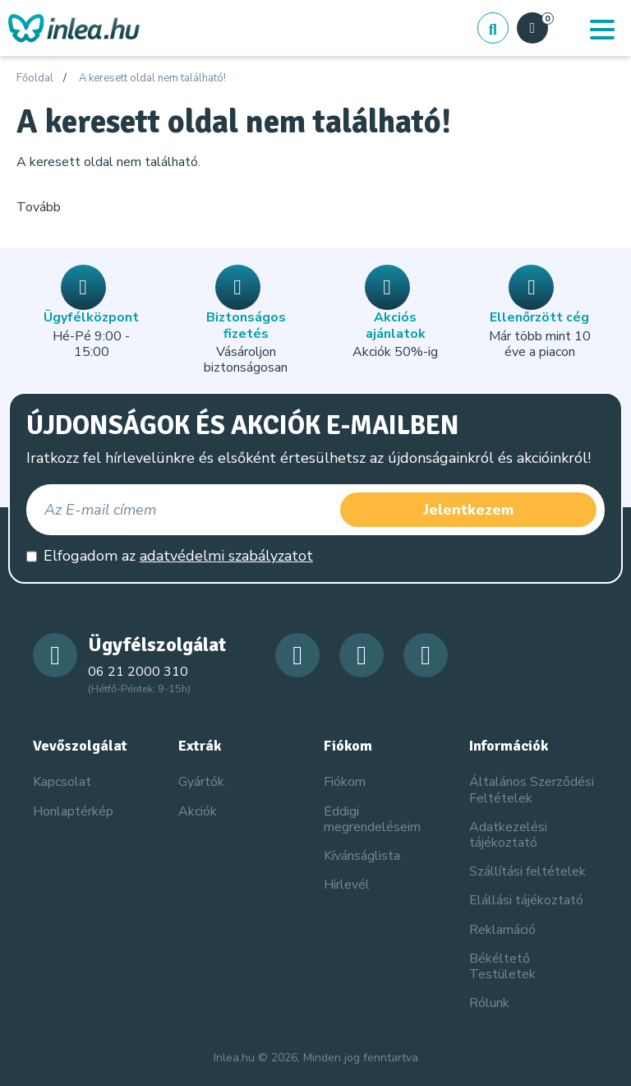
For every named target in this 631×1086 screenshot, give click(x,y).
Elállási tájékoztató (526, 900)
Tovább (38, 207)
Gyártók (201, 782)
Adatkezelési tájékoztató (508, 835)
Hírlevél (347, 885)
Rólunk (489, 1003)
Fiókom (345, 782)
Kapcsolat (62, 782)
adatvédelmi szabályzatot (226, 556)
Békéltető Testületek (502, 966)
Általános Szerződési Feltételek (531, 789)
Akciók (197, 811)
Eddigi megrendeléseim (372, 819)
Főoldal (34, 78)
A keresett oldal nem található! (152, 78)
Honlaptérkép (73, 811)
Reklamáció (502, 930)
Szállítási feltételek (527, 871)
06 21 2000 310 (138, 672)
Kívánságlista (362, 856)
